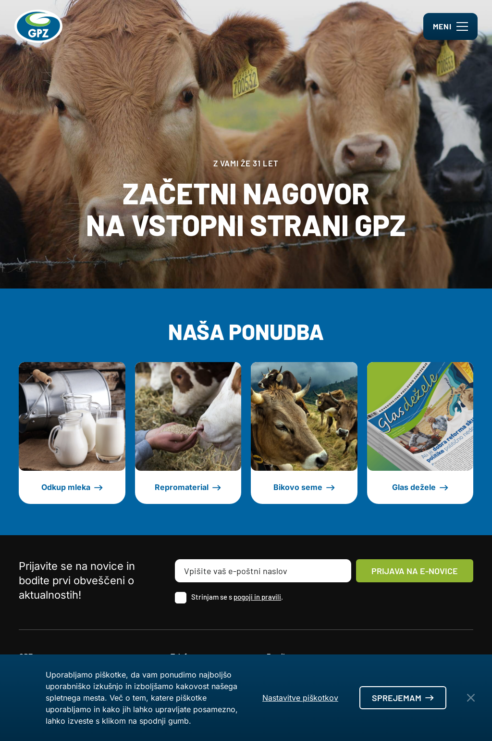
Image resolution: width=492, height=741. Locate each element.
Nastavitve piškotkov (300, 698)
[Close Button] (471, 697)
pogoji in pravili (257, 596)
